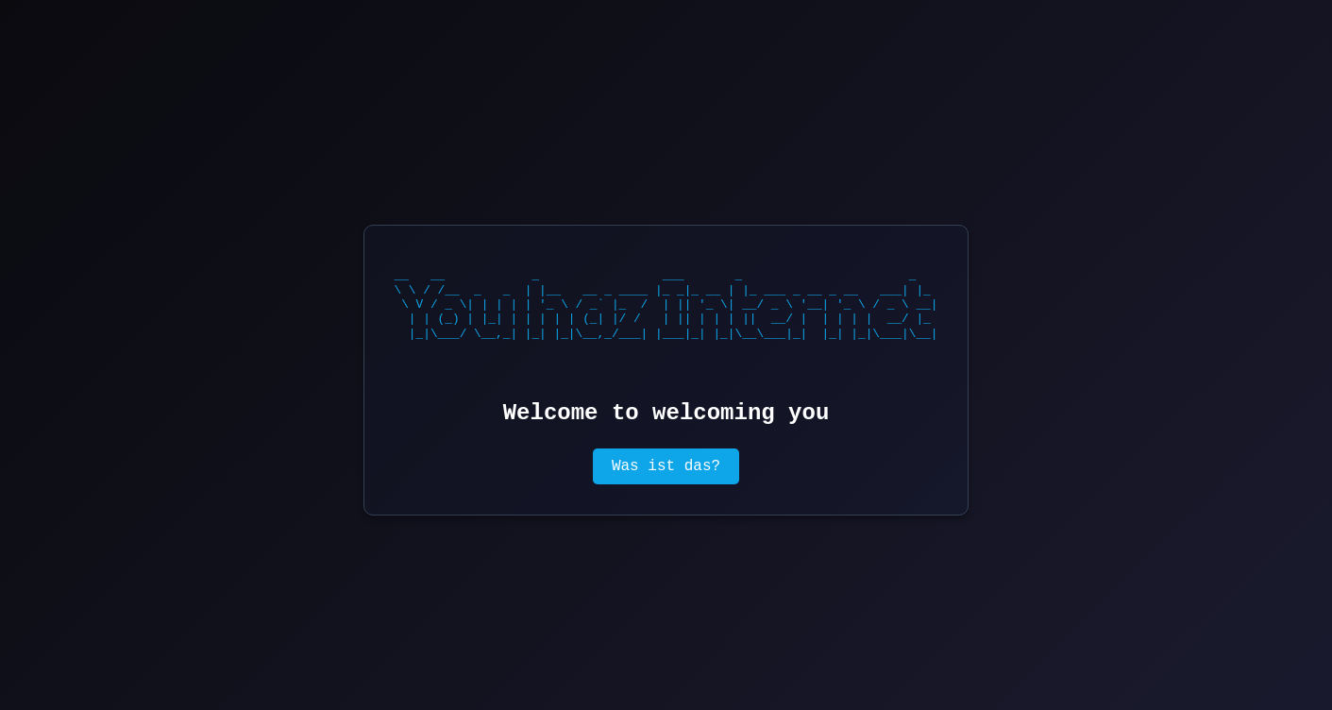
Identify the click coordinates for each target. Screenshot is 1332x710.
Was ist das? (666, 466)
